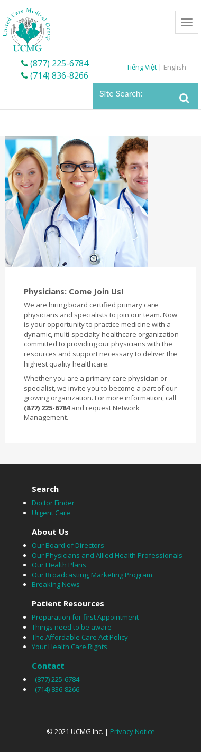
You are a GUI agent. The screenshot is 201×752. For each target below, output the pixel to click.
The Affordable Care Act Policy (80, 637)
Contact (48, 665)
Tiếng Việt (142, 67)
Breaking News (56, 584)
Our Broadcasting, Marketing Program (92, 575)
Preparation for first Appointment (85, 617)
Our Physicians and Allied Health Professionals (107, 555)
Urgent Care (51, 512)
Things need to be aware (72, 627)
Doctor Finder (53, 502)
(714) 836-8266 (54, 75)
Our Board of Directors (68, 545)
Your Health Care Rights (69, 646)
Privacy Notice (132, 731)
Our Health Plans (59, 565)
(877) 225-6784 (54, 63)
